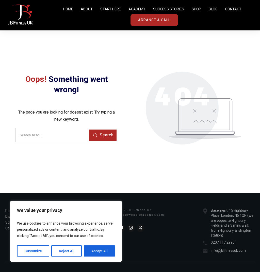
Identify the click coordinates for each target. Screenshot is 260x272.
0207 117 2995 (223, 242)
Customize (33, 251)
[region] (66, 231)
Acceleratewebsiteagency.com (136, 214)
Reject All (66, 251)
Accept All (99, 251)
